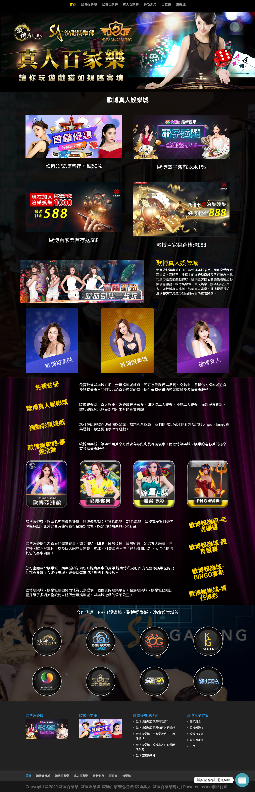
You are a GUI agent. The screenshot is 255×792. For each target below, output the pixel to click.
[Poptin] (242, 780)
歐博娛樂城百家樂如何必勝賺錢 (155, 727)
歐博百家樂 (110, 5)
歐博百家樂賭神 (145, 755)
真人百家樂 (131, 5)
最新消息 (150, 5)
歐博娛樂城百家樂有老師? (152, 721)
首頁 (73, 5)
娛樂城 (180, 5)
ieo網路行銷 (217, 786)
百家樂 (166, 5)
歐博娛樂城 (89, 5)
